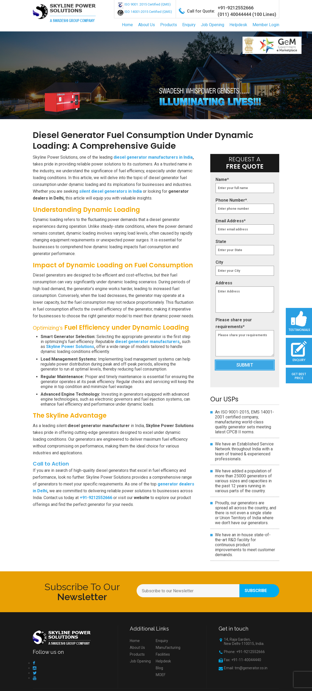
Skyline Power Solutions (70, 346)
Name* (222, 179)
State (221, 241)
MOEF (160, 675)
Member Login (265, 24)
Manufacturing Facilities (168, 650)
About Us (146, 24)
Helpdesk (238, 24)
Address (224, 282)
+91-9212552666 (236, 7)
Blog (159, 668)
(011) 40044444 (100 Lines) (247, 14)
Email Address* (231, 220)
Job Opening (212, 24)
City (219, 262)
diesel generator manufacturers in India (153, 157)
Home (127, 24)
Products (168, 24)
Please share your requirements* (234, 323)
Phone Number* (231, 200)
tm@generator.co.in (251, 668)
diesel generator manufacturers (147, 341)
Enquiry (189, 24)
